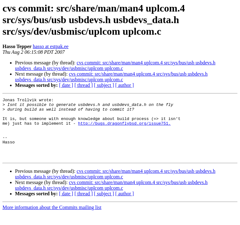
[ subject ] (104, 85)
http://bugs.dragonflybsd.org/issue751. (124, 129)
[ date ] (66, 85)
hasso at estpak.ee (50, 46)
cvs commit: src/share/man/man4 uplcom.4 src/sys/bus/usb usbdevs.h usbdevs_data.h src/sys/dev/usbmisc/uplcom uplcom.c (115, 65)
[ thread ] (83, 85)
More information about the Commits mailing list (51, 219)
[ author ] (124, 85)
